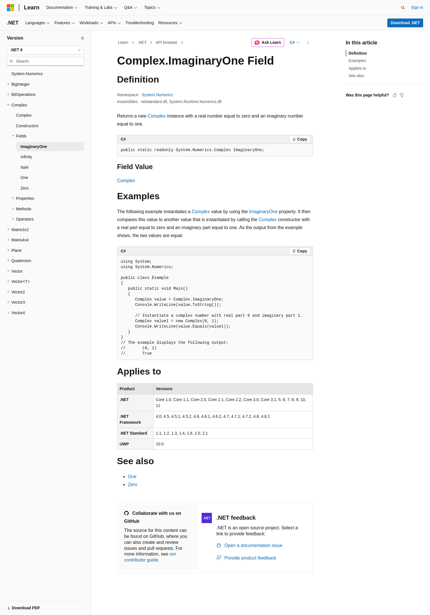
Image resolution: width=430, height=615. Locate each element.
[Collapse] (83, 38)
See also (356, 75)
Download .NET (405, 22)
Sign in (417, 7)
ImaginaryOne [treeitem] (34, 146)
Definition (358, 53)
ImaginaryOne (263, 211)
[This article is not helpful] (401, 95)
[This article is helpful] (394, 95)
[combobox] (45, 50)
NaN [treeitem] (24, 167)
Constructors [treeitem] (27, 126)
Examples (357, 60)
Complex (157, 116)
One (132, 476)
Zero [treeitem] (25, 188)
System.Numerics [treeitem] (27, 73)
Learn (123, 42)
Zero (132, 484)
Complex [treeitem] (24, 115)
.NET (142, 42)
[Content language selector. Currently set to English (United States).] (34, 604)
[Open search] (403, 8)
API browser (166, 42)
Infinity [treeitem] (26, 157)
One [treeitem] (24, 177)
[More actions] (308, 42)
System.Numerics (157, 94)
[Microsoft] (10, 7)
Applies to (357, 68)
